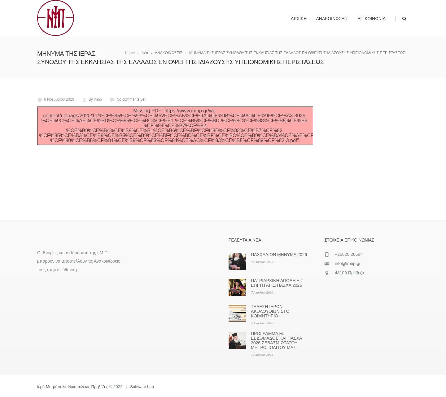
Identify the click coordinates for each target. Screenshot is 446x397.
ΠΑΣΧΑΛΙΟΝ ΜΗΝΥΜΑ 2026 (279, 254)
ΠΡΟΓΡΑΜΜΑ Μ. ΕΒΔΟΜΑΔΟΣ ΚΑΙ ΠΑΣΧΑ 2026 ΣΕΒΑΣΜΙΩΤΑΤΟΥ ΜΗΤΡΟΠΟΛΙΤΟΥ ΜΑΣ (276, 340)
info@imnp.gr (348, 263)
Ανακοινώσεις (332, 18)
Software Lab (142, 386)
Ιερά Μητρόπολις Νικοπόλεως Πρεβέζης (72, 386)
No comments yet (130, 99)
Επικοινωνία (371, 18)
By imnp (95, 99)
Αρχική (299, 18)
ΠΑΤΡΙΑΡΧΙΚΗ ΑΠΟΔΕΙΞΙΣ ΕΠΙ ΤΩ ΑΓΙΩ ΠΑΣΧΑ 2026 (277, 283)
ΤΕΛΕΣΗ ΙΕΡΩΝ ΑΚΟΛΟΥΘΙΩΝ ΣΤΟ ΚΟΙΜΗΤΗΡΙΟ (270, 311)
